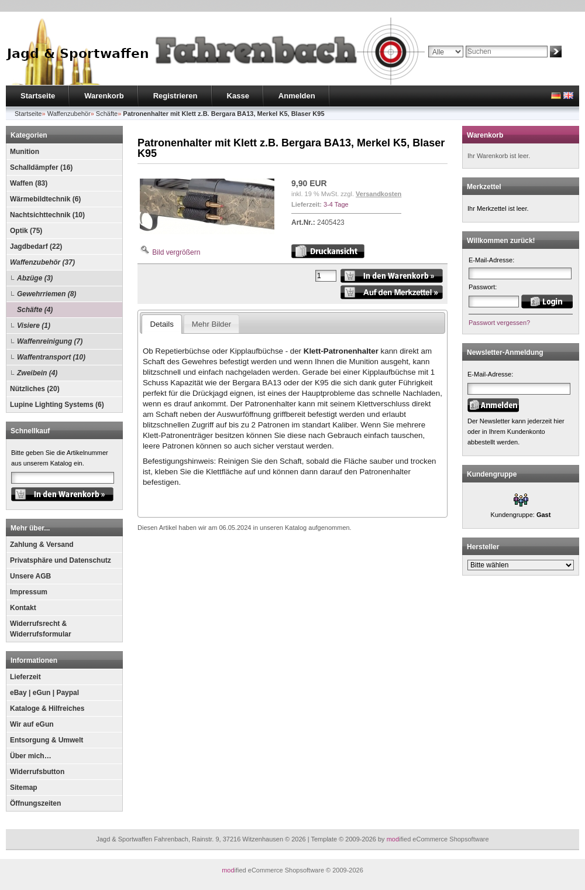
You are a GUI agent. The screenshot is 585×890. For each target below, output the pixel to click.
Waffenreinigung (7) (49, 341)
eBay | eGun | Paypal (44, 693)
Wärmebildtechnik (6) (45, 199)
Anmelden (296, 95)
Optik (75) (26, 231)
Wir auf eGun (32, 724)
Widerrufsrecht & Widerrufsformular (40, 628)
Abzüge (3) (35, 278)
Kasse (238, 95)
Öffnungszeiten (35, 803)
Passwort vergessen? (499, 322)
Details (161, 324)
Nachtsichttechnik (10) (47, 215)
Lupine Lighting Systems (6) (57, 404)
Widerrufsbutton (37, 772)
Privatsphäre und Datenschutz (60, 560)
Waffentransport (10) (51, 357)
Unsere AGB (30, 576)
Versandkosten (378, 193)
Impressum (28, 592)
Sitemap (23, 787)
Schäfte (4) (35, 310)
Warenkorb (103, 95)
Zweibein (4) (37, 373)
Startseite (37, 95)
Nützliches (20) (35, 389)
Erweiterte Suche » (455, 62)
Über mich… (30, 756)
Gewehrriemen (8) (46, 294)
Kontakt (23, 608)
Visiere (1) (33, 325)
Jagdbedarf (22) (36, 246)
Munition (24, 152)
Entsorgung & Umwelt (46, 740)
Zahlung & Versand (42, 544)
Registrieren (175, 95)
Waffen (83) (28, 183)
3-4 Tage (336, 204)
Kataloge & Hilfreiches (47, 708)
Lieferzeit (25, 677)
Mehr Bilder (211, 324)
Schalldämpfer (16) (41, 167)
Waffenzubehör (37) (42, 262)
